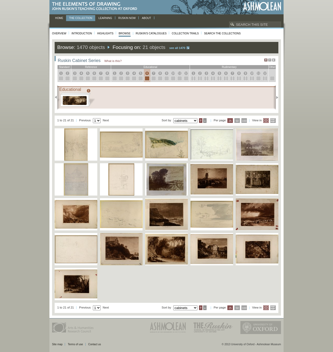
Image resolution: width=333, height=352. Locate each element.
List (273, 120)
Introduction (82, 33)
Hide (273, 60)
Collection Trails (185, 33)
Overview (59, 33)
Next (275, 97)
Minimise (269, 60)
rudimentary (229, 67)
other (272, 67)
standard (64, 67)
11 (179, 73)
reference (91, 67)
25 (230, 121)
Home (59, 18)
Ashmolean (262, 6)
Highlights (105, 33)
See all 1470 (177, 47)
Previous (57, 97)
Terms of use (75, 344)
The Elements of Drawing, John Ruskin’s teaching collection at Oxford (96, 6)
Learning (105, 18)
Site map (57, 344)
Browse (125, 33)
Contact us (94, 344)
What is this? (113, 60)
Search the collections (222, 33)
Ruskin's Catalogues (151, 33)
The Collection (80, 18)
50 (237, 121)
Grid (266, 120)
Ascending (200, 120)
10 (173, 73)
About (146, 18)
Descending (205, 120)
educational (150, 67)
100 (244, 121)
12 (186, 73)
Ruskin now (127, 18)
